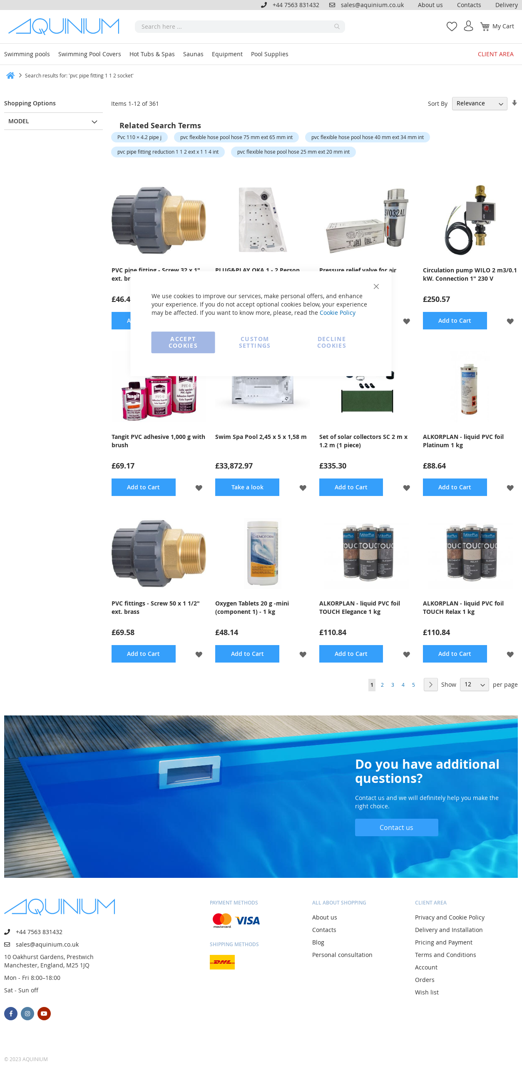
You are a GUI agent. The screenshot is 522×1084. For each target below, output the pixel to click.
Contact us (396, 827)
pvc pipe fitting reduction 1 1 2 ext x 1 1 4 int (168, 151)
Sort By (437, 103)
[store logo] (66, 26)
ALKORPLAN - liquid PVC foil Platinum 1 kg (463, 441)
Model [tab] (18, 121)
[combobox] (240, 26)
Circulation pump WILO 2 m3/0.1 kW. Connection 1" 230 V (470, 274)
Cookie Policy (337, 312)
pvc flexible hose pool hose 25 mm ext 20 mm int (293, 151)
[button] (406, 320)
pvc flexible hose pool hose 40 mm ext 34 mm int (367, 137)
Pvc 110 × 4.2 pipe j (139, 137)
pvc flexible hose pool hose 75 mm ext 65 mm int (236, 137)
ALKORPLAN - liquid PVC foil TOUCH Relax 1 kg (463, 607)
